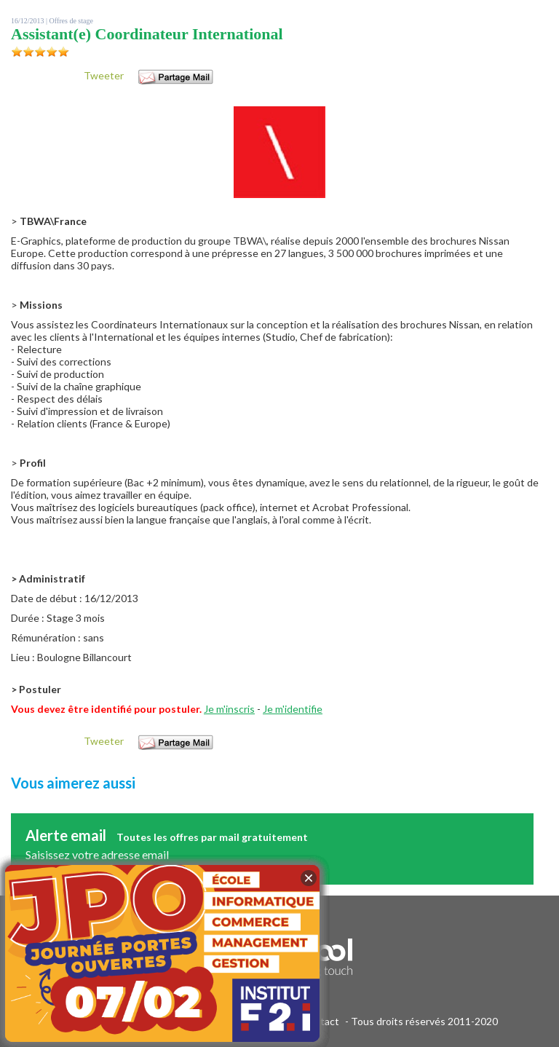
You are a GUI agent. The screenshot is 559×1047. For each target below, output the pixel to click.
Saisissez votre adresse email (97, 854)
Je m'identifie (292, 709)
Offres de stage (71, 21)
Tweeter (104, 75)
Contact (320, 1021)
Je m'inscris (229, 709)
